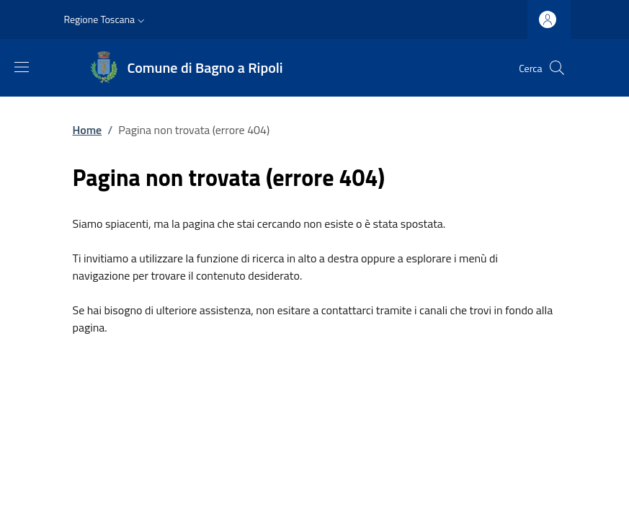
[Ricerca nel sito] (557, 67)
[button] (106, 19)
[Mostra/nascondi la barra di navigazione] (22, 67)
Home (87, 129)
